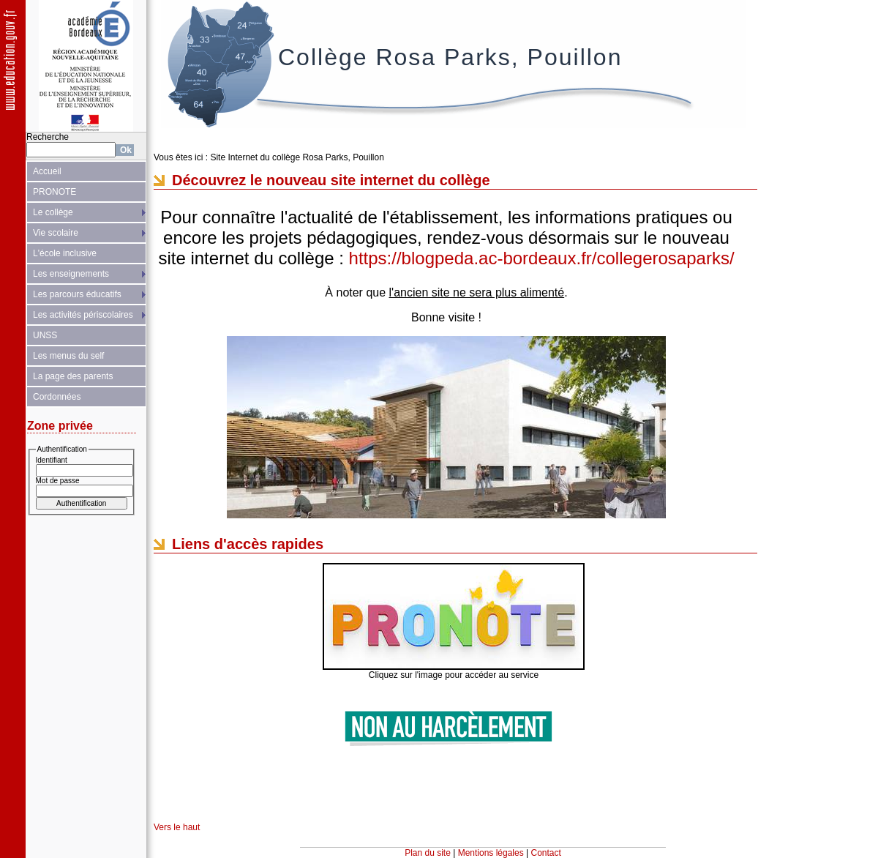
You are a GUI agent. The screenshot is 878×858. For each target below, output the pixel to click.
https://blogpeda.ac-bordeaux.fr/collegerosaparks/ (542, 258)
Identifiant (51, 460)
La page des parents (73, 376)
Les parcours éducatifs (77, 294)
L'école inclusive (65, 253)
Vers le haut (177, 827)
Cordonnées (56, 397)
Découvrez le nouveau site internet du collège (331, 180)
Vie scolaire (55, 233)
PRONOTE (54, 192)
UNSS (45, 335)
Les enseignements (71, 274)
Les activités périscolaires (83, 315)
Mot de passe (58, 481)
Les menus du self (68, 356)
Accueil (47, 171)
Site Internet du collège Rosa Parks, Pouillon (296, 157)
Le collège (53, 212)
